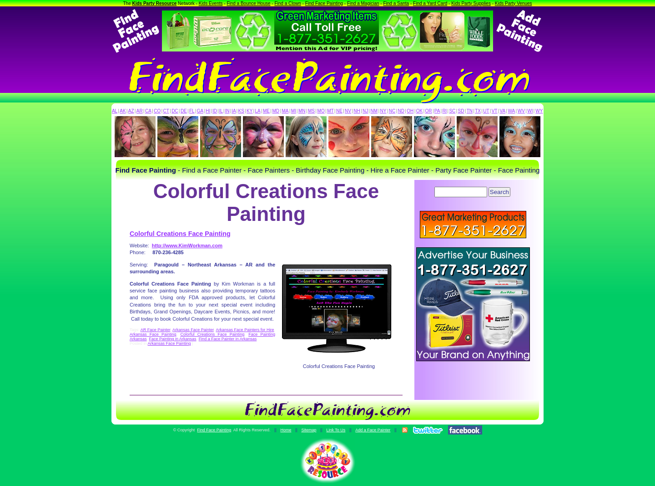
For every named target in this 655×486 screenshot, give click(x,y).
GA (200, 110)
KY (249, 110)
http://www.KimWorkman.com (187, 245)
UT (486, 110)
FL (192, 110)
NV (348, 110)
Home (285, 430)
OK (419, 110)
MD (276, 110)
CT (166, 110)
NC (392, 110)
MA (285, 110)
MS (311, 110)
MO (321, 110)
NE (339, 110)
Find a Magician (363, 3)
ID (214, 110)
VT (495, 110)
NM (374, 110)
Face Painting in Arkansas (172, 339)
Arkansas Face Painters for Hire (245, 329)
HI (208, 110)
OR (428, 110)
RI (444, 110)
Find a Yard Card (430, 3)
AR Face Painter (156, 329)
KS (241, 110)
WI (530, 110)
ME (266, 110)
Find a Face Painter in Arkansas (228, 339)
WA (511, 110)
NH (356, 110)
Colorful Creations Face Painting (180, 233)
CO (157, 110)
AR (139, 110)
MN (302, 110)
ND (401, 110)
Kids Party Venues (513, 3)
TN (470, 110)
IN (227, 110)
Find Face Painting (324, 3)
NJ (365, 110)
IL (221, 110)
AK (123, 110)
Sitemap (308, 430)
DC (174, 110)
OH (410, 110)
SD (461, 110)
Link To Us (335, 430)
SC (452, 110)
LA (258, 110)
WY (539, 110)
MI (293, 110)
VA (503, 110)
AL (114, 110)
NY (383, 110)
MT (330, 110)
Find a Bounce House (248, 3)
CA (148, 110)
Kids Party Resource (154, 3)
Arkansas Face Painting (153, 334)
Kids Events (211, 3)
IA (234, 110)
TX (478, 110)
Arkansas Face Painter (193, 329)
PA (437, 110)
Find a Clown (287, 3)
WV (521, 110)
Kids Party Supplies (471, 3)
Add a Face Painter (372, 430)
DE (184, 110)
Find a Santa (396, 3)
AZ (131, 110)
